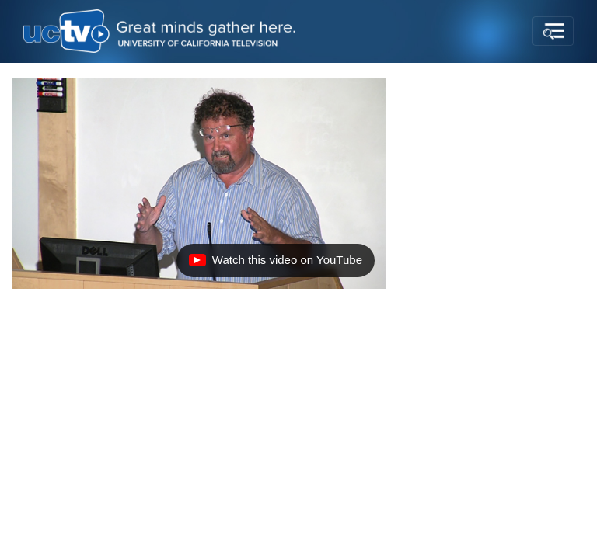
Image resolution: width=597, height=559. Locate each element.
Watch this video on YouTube (275, 264)
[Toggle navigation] (553, 31)
